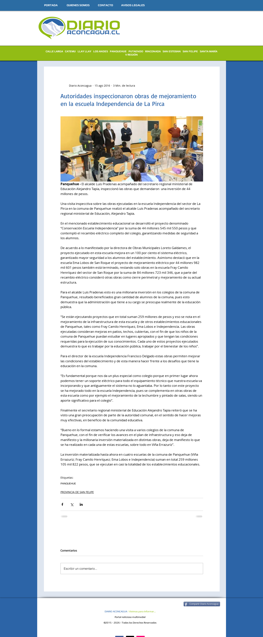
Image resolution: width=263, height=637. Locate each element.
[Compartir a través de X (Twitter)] (72, 504)
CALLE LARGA (54, 51)
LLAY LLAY (84, 51)
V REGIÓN (131, 54)
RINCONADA (153, 51)
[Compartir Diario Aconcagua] (202, 604)
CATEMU (70, 51)
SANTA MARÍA (208, 51)
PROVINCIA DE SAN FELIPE (77, 492)
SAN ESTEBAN (172, 51)
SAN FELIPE (190, 51)
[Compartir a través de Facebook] (62, 504)
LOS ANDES (100, 51)
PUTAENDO (136, 51)
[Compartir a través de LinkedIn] (81, 504)
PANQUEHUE (118, 51)
